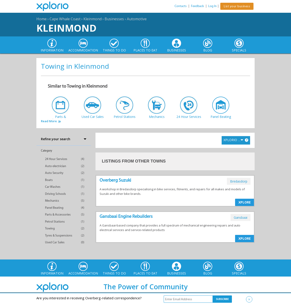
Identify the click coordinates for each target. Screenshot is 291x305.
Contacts (181, 6)
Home (41, 18)
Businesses (114, 18)
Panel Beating (54, 208)
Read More (49, 121)
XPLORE (244, 202)
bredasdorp (238, 181)
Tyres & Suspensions (58, 235)
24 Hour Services (56, 159)
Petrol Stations (55, 222)
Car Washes (52, 187)
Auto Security (54, 173)
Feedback (197, 6)
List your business (237, 6)
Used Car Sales (55, 242)
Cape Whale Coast (65, 18)
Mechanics (52, 201)
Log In (212, 6)
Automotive (137, 18)
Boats (49, 180)
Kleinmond (92, 18)
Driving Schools (55, 194)
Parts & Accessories (58, 214)
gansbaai (240, 217)
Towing (50, 228)
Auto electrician (55, 166)
